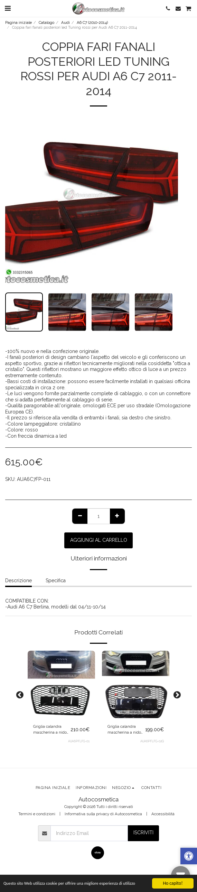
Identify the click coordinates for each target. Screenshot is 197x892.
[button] (7, 8)
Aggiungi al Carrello (98, 540)
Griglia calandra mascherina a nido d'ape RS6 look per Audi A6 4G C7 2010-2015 (51, 729)
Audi (65, 22)
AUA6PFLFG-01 (79, 741)
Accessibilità (163, 813)
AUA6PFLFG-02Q (152, 741)
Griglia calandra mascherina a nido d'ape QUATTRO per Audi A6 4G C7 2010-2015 (125, 729)
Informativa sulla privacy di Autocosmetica (103, 813)
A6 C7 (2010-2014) (92, 22)
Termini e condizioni (36, 813)
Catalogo (46, 22)
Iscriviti (143, 832)
